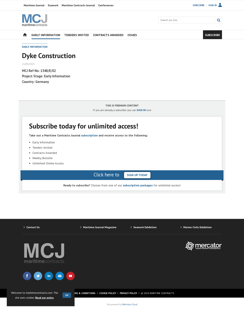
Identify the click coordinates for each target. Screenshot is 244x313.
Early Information (34, 46)
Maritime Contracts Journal (78, 5)
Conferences (106, 5)
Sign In (212, 5)
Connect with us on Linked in (48, 276)
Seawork (53, 5)
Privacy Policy (128, 293)
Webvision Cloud (129, 304)
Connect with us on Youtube (70, 276)
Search (218, 20)
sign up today (137, 175)
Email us (59, 276)
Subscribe (199, 5)
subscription (89, 135)
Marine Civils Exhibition (197, 227)
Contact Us (33, 227)
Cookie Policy (107, 293)
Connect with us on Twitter (38, 276)
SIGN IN (141, 110)
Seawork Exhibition (145, 227)
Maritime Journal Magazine (99, 227)
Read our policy (44, 297)
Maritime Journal (34, 5)
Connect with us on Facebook (27, 276)
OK (66, 295)
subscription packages (138, 185)
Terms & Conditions (82, 293)
